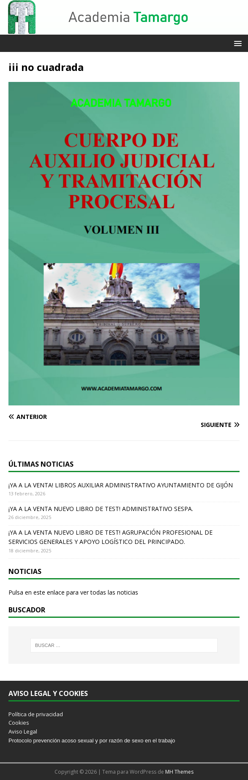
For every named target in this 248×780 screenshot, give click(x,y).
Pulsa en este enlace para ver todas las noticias (73, 592)
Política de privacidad (35, 714)
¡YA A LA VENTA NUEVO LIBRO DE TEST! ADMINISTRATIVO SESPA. (100, 509)
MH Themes (179, 771)
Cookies (18, 722)
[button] (236, 43)
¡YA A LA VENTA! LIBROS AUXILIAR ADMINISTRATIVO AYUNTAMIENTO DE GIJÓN (120, 485)
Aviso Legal (22, 731)
